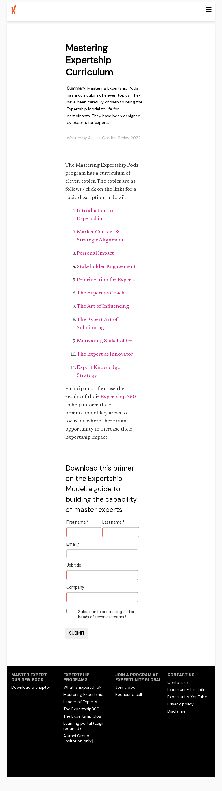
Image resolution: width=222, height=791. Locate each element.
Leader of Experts (80, 701)
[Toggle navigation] (209, 9)
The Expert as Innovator (105, 354)
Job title (73, 565)
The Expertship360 (81, 708)
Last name (113, 522)
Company (75, 587)
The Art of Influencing (103, 306)
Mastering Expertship (83, 694)
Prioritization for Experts (106, 280)
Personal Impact (95, 253)
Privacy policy (180, 704)
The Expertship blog (82, 716)
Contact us (178, 682)
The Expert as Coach (101, 293)
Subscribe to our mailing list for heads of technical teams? (106, 614)
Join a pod (125, 687)
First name (77, 522)
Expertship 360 (118, 397)
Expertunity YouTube (187, 696)
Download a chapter (30, 687)
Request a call (128, 694)
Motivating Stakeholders (105, 341)
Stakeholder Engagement (106, 266)
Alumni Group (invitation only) (78, 738)
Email (72, 544)
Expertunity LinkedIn (186, 689)
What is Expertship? (82, 687)
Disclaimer (177, 711)
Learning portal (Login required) (84, 726)
